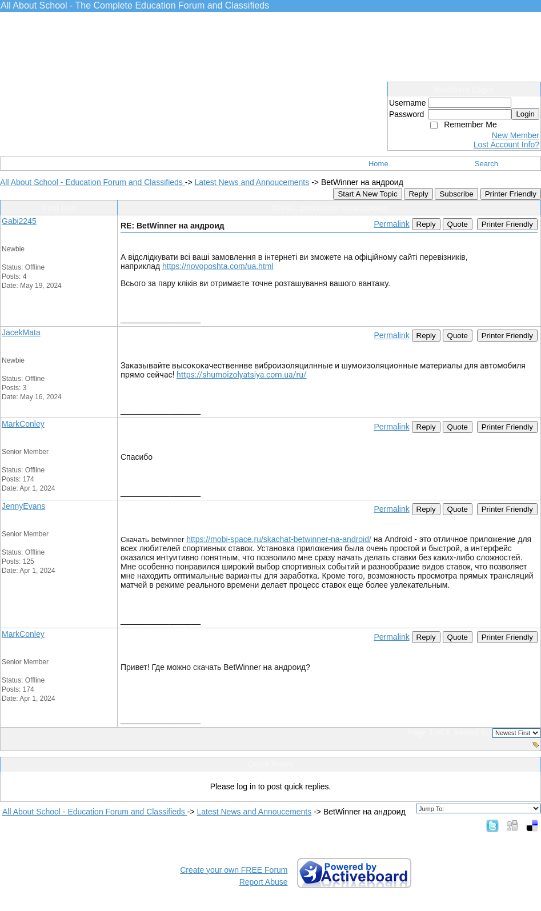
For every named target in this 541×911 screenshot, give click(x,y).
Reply (418, 194)
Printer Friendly (510, 194)
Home (378, 163)
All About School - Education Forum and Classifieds (92, 182)
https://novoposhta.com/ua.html (218, 266)
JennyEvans (23, 506)
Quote (457, 224)
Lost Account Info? (506, 144)
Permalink (391, 223)
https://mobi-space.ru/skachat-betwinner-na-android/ (278, 539)
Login (525, 114)
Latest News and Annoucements (251, 182)
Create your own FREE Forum (233, 869)
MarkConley (23, 423)
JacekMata (21, 332)
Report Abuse (263, 881)
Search (486, 163)
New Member (515, 135)
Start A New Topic (367, 194)
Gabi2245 (19, 221)
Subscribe (456, 194)
